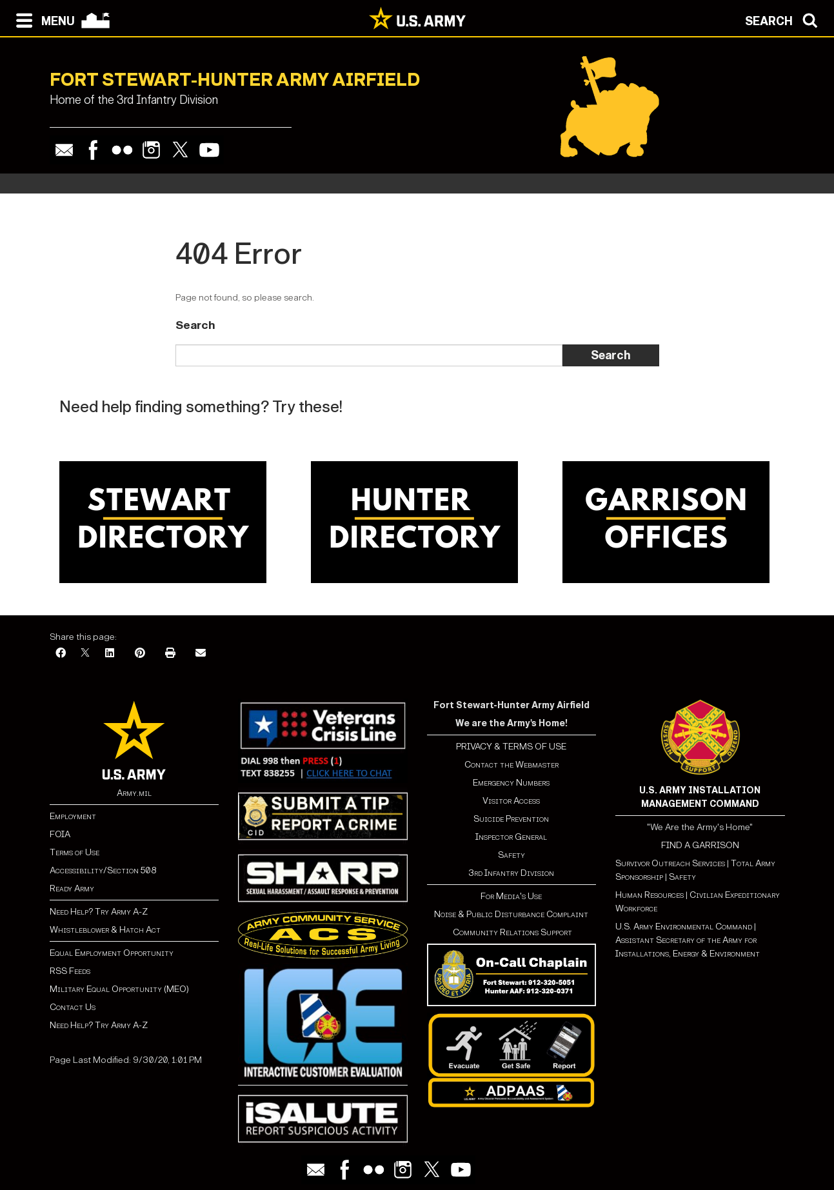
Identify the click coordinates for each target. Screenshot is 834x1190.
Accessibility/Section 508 (103, 870)
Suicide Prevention (511, 818)
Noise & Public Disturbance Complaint (511, 914)
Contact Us (72, 1007)
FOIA (60, 834)
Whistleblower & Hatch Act (105, 929)
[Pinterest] (140, 653)
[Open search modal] (784, 19)
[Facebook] (61, 653)
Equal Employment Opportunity (112, 952)
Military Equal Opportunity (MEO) (119, 989)
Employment (73, 816)
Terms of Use (74, 852)
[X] (85, 653)
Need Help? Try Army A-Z (99, 911)
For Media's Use (511, 896)
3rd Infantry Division (511, 873)
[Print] (170, 653)
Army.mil (134, 793)
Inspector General (511, 836)
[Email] (201, 653)
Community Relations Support (511, 932)
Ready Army (72, 888)
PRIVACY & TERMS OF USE (511, 746)
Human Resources (649, 894)
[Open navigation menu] (42, 19)
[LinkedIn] (110, 653)
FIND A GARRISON (700, 845)
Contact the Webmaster (511, 764)
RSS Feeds (70, 971)
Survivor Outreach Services (670, 863)
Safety (511, 854)
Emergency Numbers (511, 782)
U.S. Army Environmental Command (683, 926)
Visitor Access (511, 800)
